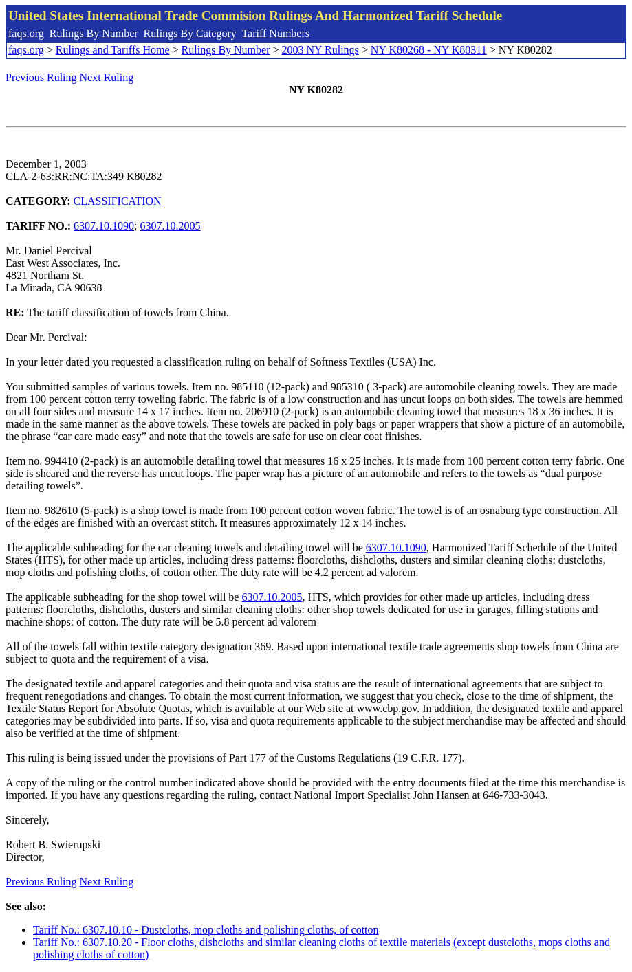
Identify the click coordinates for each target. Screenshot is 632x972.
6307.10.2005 (170, 226)
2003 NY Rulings (320, 50)
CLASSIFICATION (118, 201)
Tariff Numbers (275, 33)
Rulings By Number (94, 33)
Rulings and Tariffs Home (113, 50)
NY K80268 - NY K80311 (429, 50)
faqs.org (26, 33)
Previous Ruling (41, 77)
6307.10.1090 (104, 226)
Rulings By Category (190, 33)
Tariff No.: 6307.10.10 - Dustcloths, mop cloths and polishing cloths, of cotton (206, 930)
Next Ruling (107, 77)
